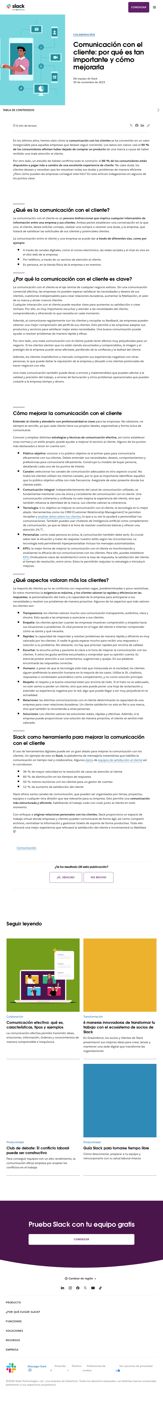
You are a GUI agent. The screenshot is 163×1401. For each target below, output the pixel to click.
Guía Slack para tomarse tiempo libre (116, 1148)
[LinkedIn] (62, 1288)
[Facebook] (77, 1288)
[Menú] (154, 7)
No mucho (98, 877)
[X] (85, 1288)
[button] (81, 1279)
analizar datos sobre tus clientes (59, 516)
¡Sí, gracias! (66, 877)
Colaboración (84, 34)
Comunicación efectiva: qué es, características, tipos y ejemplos (35, 1025)
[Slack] (16, 7)
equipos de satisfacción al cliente (120, 760)
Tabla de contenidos (18, 110)
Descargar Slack (37, 1368)
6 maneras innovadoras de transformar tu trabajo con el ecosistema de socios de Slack (119, 1027)
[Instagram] (70, 1288)
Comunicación (26, 848)
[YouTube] (93, 1288)
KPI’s (26, 557)
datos (89, 760)
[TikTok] (100, 1288)
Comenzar (138, 7)
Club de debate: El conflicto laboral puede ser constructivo (38, 1150)
